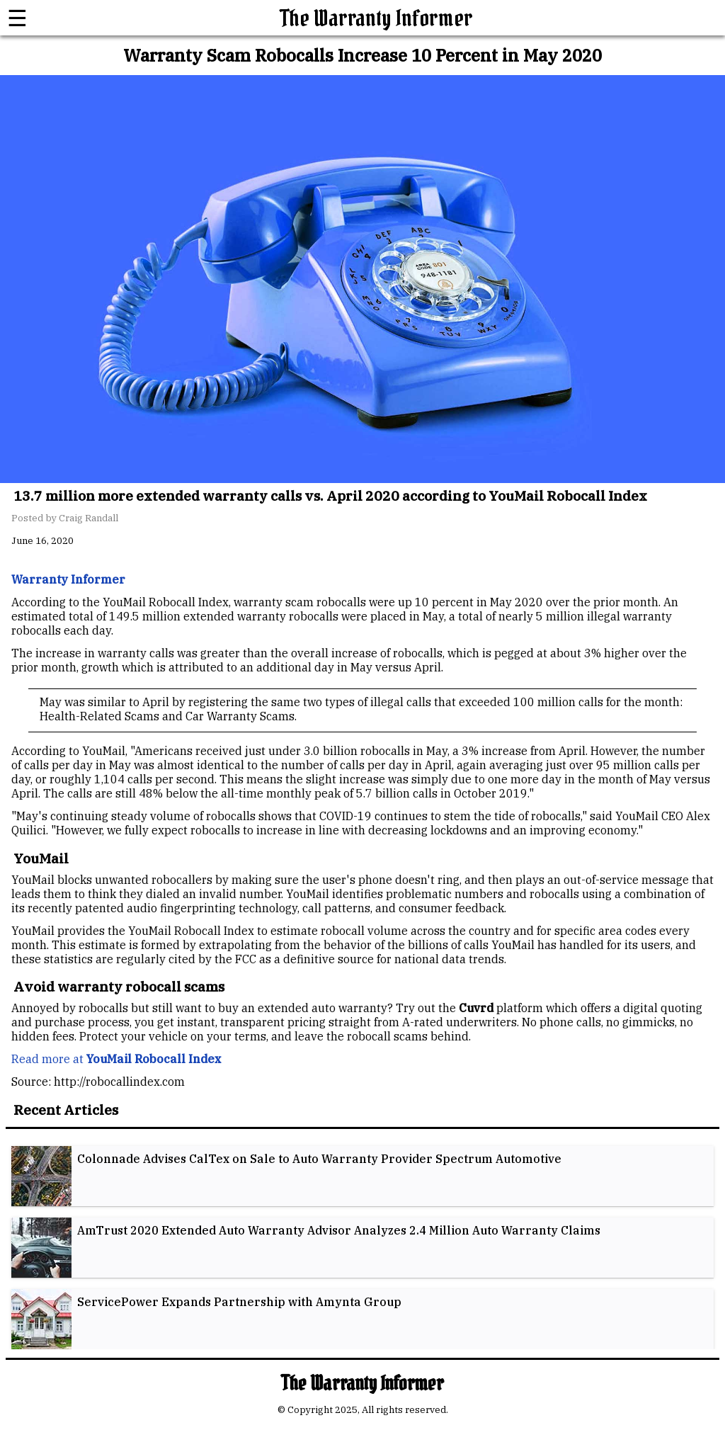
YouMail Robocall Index (191, 931)
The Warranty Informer (376, 18)
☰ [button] (17, 18)
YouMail (103, 751)
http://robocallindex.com (119, 1081)
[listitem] (362, 1176)
